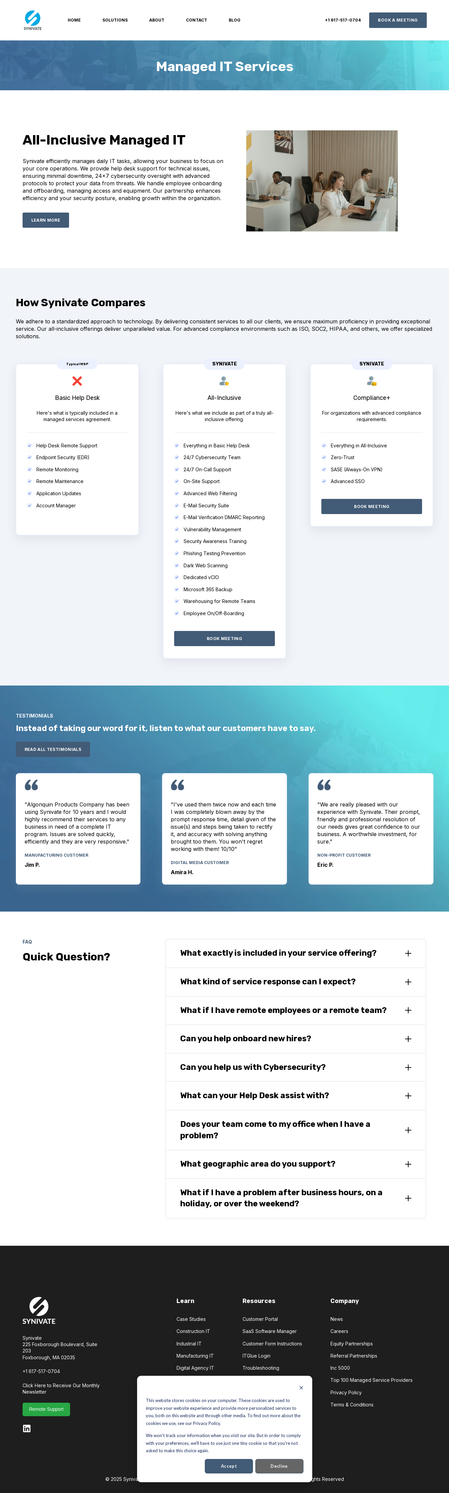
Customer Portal (260, 1319)
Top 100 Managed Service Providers (371, 1380)
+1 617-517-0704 (41, 1371)
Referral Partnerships (353, 1356)
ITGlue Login (256, 1356)
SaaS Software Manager (270, 1331)
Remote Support (46, 1409)
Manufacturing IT (195, 1356)
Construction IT (193, 1331)
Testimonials (190, 1380)
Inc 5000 (340, 1368)
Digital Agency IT (195, 1368)
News (336, 1319)
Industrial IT (189, 1343)
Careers (339, 1331)
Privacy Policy (346, 1392)
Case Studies (191, 1319)
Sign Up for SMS (261, 1380)
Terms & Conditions (352, 1404)
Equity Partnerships (351, 1343)
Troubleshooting (261, 1368)
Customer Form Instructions (272, 1343)
